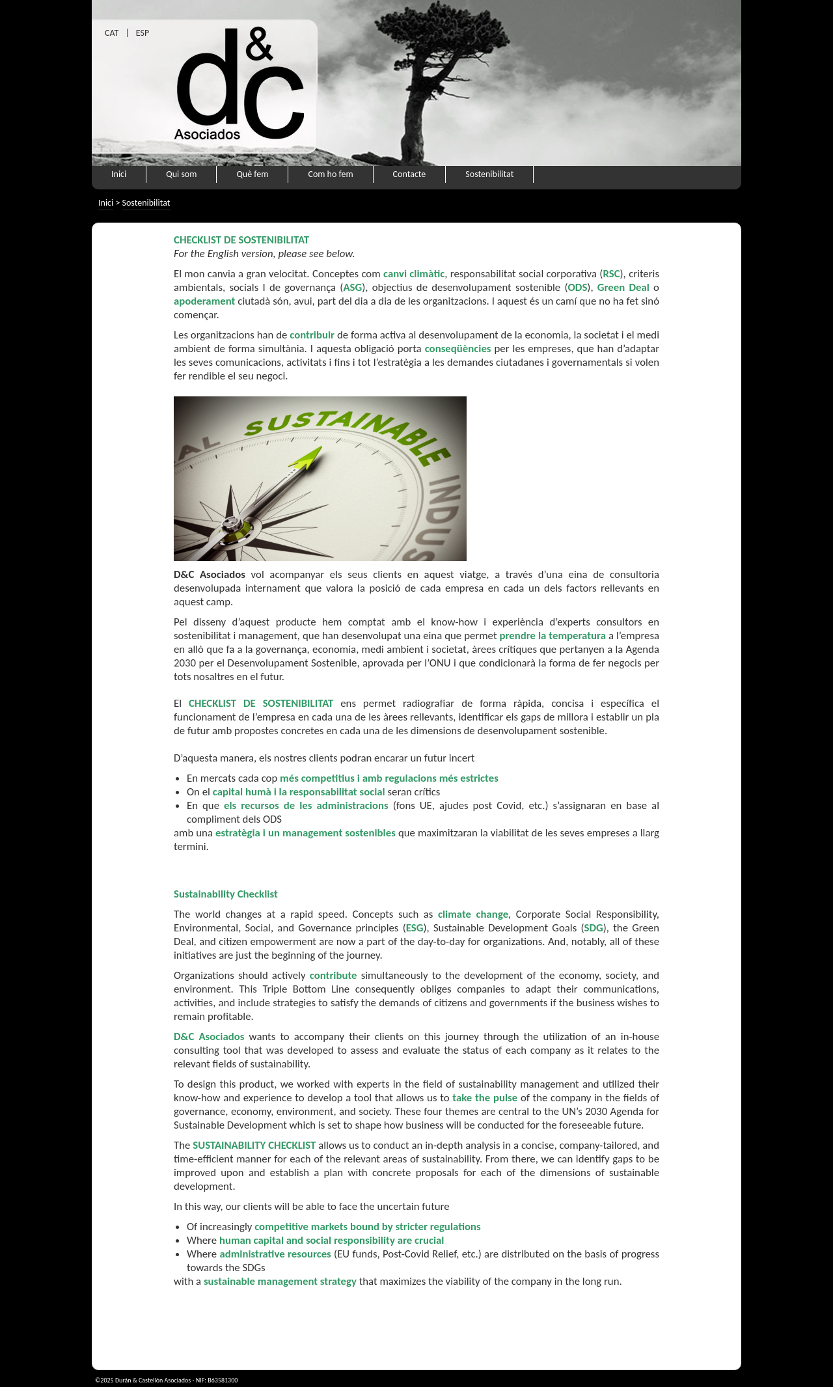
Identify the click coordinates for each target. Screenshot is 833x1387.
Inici (118, 174)
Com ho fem (330, 174)
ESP (142, 32)
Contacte (409, 174)
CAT (111, 32)
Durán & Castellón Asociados (153, 1380)
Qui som (181, 174)
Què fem (252, 174)
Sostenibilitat (489, 174)
